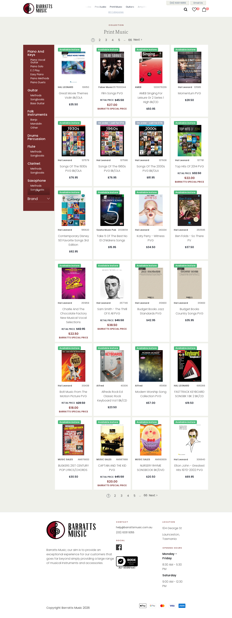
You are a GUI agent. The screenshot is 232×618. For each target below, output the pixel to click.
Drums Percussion (36, 137)
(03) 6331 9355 (125, 532)
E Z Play (35, 70)
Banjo (33, 119)
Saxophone (37, 180)
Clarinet (34, 163)
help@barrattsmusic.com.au (134, 527)
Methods (36, 95)
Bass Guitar (37, 103)
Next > (137, 40)
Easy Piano (37, 74)
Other (34, 127)
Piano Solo (36, 66)
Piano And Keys (36, 53)
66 (130, 40)
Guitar (33, 90)
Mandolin (36, 123)
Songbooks (37, 99)
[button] (80, 7)
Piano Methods (39, 78)
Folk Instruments (37, 113)
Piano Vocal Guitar (37, 61)
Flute (31, 146)
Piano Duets (37, 82)
